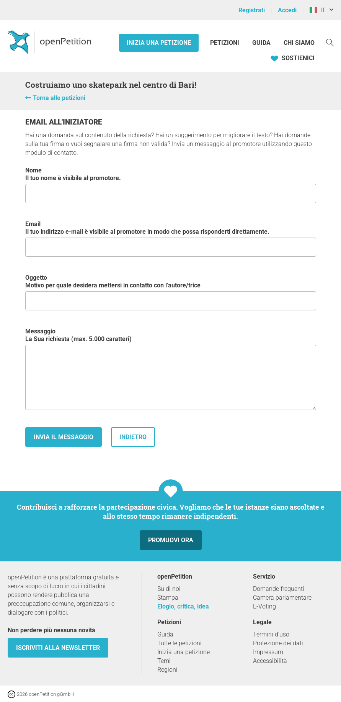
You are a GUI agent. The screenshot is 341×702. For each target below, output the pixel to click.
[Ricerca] (330, 42)
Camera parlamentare (282, 597)
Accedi (287, 10)
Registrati (251, 10)
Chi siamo (299, 42)
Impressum (268, 652)
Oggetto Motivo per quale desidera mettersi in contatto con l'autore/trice (170, 292)
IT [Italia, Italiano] (318, 10)
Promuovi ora (170, 540)
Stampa (167, 597)
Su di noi (169, 588)
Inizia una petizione (159, 42)
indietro (133, 437)
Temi (164, 660)
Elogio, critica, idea (183, 606)
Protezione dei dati (278, 643)
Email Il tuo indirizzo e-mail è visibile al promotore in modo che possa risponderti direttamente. (170, 238)
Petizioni (225, 42)
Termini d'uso (271, 634)
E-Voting (264, 606)
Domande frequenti (278, 588)
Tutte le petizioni (179, 643)
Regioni (167, 669)
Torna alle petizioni (59, 98)
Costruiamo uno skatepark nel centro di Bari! (110, 84)
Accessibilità (270, 660)
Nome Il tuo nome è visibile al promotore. (170, 185)
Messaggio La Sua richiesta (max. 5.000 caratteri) (170, 369)
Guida (261, 42)
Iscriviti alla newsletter (58, 647)
